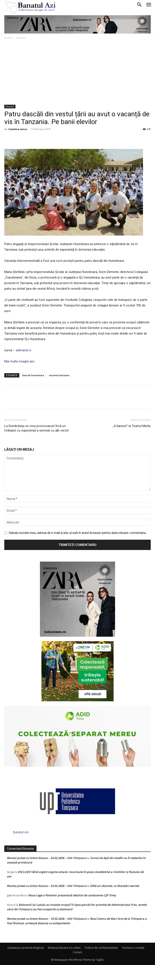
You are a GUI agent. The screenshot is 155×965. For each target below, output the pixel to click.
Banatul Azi (21, 832)
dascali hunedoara (33, 375)
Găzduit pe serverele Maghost (25, 948)
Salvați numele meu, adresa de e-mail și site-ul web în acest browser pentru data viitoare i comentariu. (78, 533)
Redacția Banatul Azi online (64, 948)
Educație (21, 38)
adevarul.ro (23, 350)
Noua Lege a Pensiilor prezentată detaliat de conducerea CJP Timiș (72, 895)
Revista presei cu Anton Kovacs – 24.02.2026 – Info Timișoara (47, 858)
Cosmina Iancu (17, 129)
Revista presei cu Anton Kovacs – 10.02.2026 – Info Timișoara (47, 919)
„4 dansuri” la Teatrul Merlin (132, 426)
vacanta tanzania (59, 375)
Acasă (8, 38)
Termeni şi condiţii (133, 948)
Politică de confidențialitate (101, 948)
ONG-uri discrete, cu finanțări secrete (114, 886)
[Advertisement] (77, 72)
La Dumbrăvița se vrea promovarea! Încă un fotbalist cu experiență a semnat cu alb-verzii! (36, 428)
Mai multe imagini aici (19, 361)
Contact (77, 952)
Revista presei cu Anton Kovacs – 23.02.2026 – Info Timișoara (47, 886)
